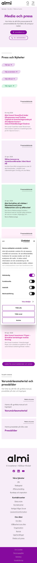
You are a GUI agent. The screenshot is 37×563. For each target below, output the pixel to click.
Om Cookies (18, 549)
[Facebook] (14, 471)
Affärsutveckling (18, 489)
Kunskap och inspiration (18, 492)
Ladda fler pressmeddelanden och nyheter (18, 364)
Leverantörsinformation (18, 512)
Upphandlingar (18, 535)
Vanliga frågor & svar (18, 508)
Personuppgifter (18, 553)
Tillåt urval (18, 314)
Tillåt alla (18, 308)
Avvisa (18, 320)
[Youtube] (23, 471)
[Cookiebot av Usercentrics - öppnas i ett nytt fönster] (22, 241)
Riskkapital (18, 485)
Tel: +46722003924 (18, 38)
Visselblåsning (18, 560)
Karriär (18, 531)
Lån (18, 482)
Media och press (18, 538)
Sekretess (18, 557)
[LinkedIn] (18, 471)
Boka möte (18, 501)
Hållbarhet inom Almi (18, 524)
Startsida (4, 9)
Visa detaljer (26, 301)
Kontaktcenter (18, 505)
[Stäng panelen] (34, 241)
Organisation (18, 528)
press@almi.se (18, 32)
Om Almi (9, 9)
